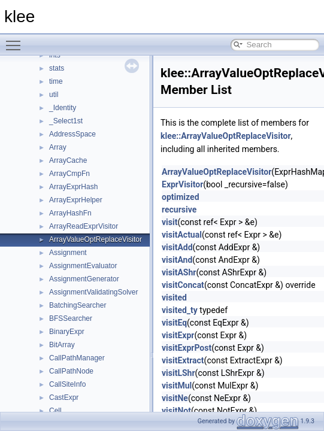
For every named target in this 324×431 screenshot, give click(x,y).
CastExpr (63, 397)
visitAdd (177, 247)
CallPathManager (77, 358)
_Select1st (66, 121)
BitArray (62, 345)
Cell (55, 410)
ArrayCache (68, 160)
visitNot (176, 410)
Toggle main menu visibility (16, 40)
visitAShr (179, 272)
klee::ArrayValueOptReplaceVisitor (226, 136)
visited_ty (180, 310)
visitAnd (177, 260)
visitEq (174, 322)
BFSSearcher (70, 318)
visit (169, 222)
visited (174, 297)
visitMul (177, 385)
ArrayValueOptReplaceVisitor (95, 239)
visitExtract (183, 360)
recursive (179, 209)
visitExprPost (186, 348)
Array (57, 147)
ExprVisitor (182, 184)
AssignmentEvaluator (83, 266)
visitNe (175, 398)
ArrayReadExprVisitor (83, 226)
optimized (180, 197)
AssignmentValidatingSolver (93, 292)
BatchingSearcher (77, 305)
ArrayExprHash (73, 187)
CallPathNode (71, 371)
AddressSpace (72, 134)
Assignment (68, 252)
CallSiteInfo (67, 384)
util (53, 94)
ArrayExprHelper (75, 200)
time (56, 81)
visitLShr (178, 373)
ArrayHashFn (70, 213)
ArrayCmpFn (69, 173)
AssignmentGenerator (84, 279)
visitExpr (178, 335)
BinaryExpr (66, 331)
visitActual (182, 234)
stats (56, 68)
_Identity (62, 108)
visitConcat (183, 285)
